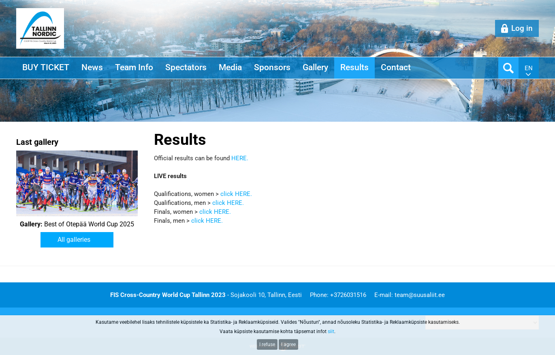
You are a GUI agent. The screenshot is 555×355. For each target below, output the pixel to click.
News (92, 67)
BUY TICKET (45, 67)
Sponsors (272, 67)
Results (354, 67)
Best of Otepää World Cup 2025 (77, 224)
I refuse (267, 344)
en (529, 68)
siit (331, 331)
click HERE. (237, 194)
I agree (288, 344)
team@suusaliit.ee (420, 295)
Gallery (315, 67)
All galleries (74, 239)
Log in (522, 28)
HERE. (239, 158)
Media (230, 67)
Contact (396, 67)
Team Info (134, 67)
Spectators (186, 67)
